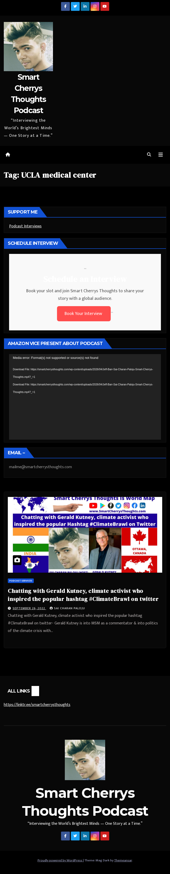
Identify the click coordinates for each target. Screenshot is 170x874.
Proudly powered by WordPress (60, 860)
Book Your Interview (84, 313)
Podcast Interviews (25, 226)
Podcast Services (20, 581)
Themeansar (123, 860)
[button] (149, 154)
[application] (85, 397)
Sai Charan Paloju (67, 608)
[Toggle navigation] (160, 155)
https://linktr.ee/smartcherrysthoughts (37, 704)
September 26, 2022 (29, 608)
